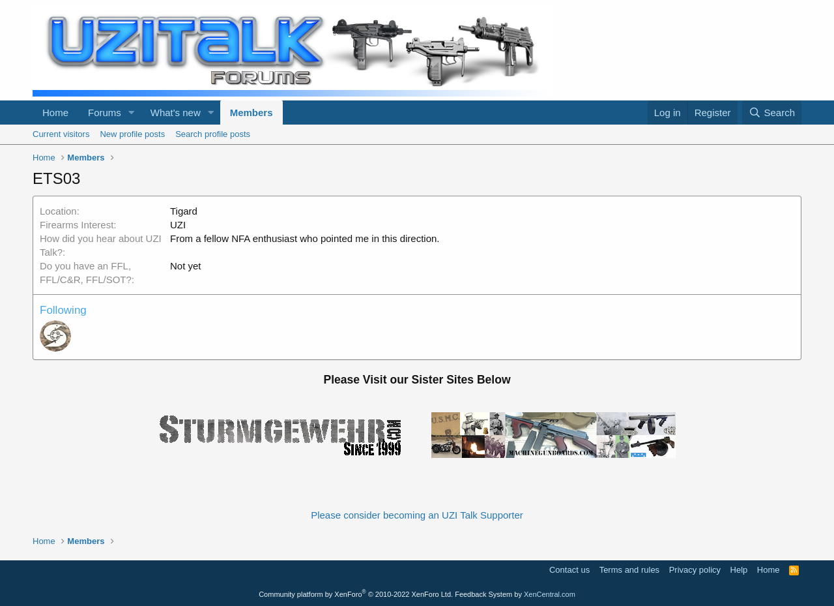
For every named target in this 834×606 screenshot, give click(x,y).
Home (55, 112)
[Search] (771, 112)
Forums (104, 112)
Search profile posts (212, 134)
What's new (176, 112)
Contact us (569, 570)
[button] (131, 112)
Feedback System (483, 594)
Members (251, 112)
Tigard (183, 211)
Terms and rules (629, 570)
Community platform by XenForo (356, 594)
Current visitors (61, 134)
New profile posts (132, 134)
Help (739, 570)
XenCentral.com (549, 594)
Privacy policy (695, 570)
